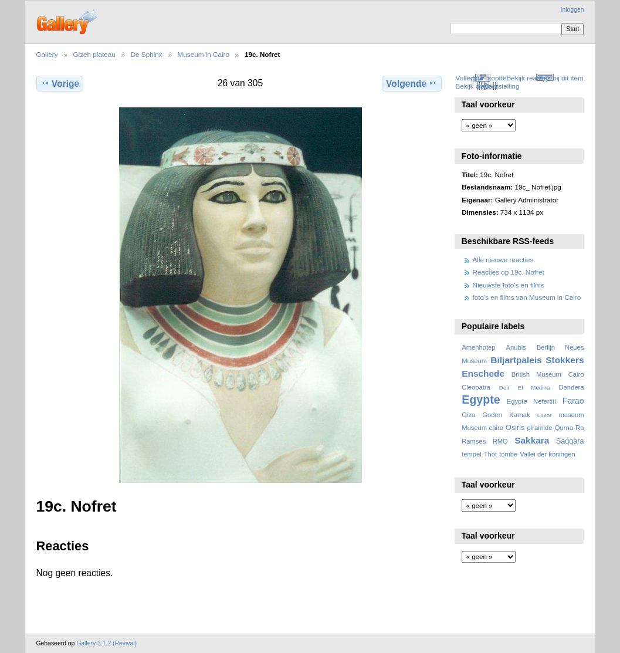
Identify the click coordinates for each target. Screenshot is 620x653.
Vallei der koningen (547, 454)
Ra (579, 427)
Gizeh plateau (94, 54)
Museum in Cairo (203, 54)
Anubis (516, 347)
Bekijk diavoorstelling (487, 86)
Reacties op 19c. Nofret (508, 272)
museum (571, 414)
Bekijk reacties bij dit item (545, 78)
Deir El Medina (524, 387)
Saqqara (570, 441)
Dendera (571, 387)
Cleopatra (476, 387)
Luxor (544, 415)
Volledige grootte (480, 78)
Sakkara (531, 440)
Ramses (474, 441)
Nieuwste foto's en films (508, 285)
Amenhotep (478, 347)
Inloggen (572, 9)
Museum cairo (482, 427)
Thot (490, 454)
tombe (508, 454)
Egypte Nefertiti (531, 401)
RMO (500, 441)
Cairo (576, 374)
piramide (540, 427)
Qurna (564, 427)
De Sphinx (146, 54)
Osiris (515, 428)
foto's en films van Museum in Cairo (527, 297)
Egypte (481, 399)
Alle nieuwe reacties (503, 259)
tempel (472, 454)
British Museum (536, 374)
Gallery (47, 54)
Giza (468, 414)
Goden (492, 414)
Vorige (59, 83)
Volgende (412, 83)
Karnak (519, 414)
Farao (573, 400)
